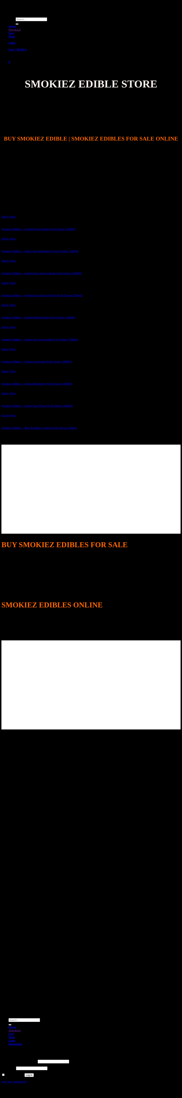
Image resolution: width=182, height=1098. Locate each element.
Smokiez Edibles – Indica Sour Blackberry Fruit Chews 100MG (39, 251)
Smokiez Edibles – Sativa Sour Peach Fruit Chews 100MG (37, 405)
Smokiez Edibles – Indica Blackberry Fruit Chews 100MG (36, 383)
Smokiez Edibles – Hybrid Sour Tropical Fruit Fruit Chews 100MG (41, 295)
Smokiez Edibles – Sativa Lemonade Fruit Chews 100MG (36, 361)
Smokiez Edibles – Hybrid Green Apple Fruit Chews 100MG (38, 229)
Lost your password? (14, 1081)
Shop (12, 36)
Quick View (8, 216)
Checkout (15, 29)
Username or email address (19, 1061)
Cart (11, 33)
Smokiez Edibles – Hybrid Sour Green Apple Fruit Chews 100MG (41, 273)
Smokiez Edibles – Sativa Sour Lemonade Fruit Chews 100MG (39, 339)
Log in (29, 1075)
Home (12, 26)
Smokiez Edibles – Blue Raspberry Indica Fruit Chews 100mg (39, 427)
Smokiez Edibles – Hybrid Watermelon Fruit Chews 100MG (38, 317)
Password (8, 1068)
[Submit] (17, 24)
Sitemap (91, 1091)
